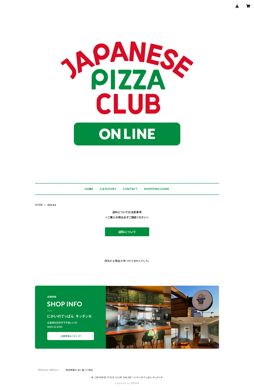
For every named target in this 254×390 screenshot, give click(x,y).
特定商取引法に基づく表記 (79, 370)
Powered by (127, 383)
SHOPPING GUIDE (156, 188)
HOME (89, 188)
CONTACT (130, 188)
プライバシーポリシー (49, 370)
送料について (127, 232)
